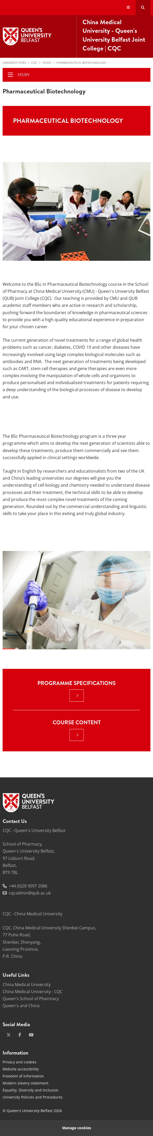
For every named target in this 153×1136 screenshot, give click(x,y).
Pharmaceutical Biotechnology (81, 63)
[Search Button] (143, 7)
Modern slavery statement (25, 1083)
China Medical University (27, 984)
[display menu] (10, 75)
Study (46, 63)
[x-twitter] (9, 1035)
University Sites (14, 63)
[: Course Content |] (76, 735)
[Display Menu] (128, 7)
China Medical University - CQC (32, 991)
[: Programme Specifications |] (76, 695)
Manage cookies (76, 1127)
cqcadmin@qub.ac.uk (30, 893)
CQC (34, 63)
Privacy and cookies (19, 1061)
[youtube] (31, 1035)
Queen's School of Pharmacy (31, 998)
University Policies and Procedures (33, 1097)
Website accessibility (21, 1069)
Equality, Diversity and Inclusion (31, 1090)
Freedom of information (23, 1076)
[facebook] (20, 1035)
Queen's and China (21, 1005)
